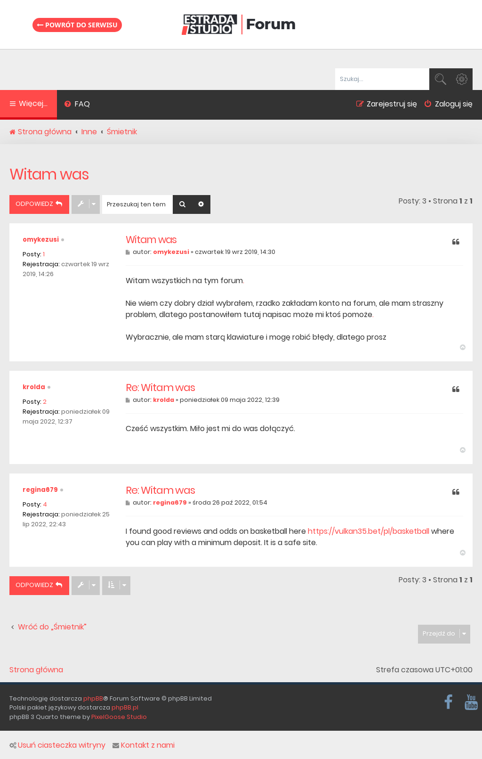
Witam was (49, 174)
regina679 (40, 489)
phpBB (93, 698)
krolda (34, 387)
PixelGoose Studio (119, 717)
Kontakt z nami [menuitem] (143, 745)
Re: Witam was (160, 387)
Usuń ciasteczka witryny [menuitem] (57, 745)
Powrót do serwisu (77, 24)
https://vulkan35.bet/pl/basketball (368, 531)
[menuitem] (77, 105)
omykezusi (41, 239)
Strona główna (36, 670)
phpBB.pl (125, 707)
